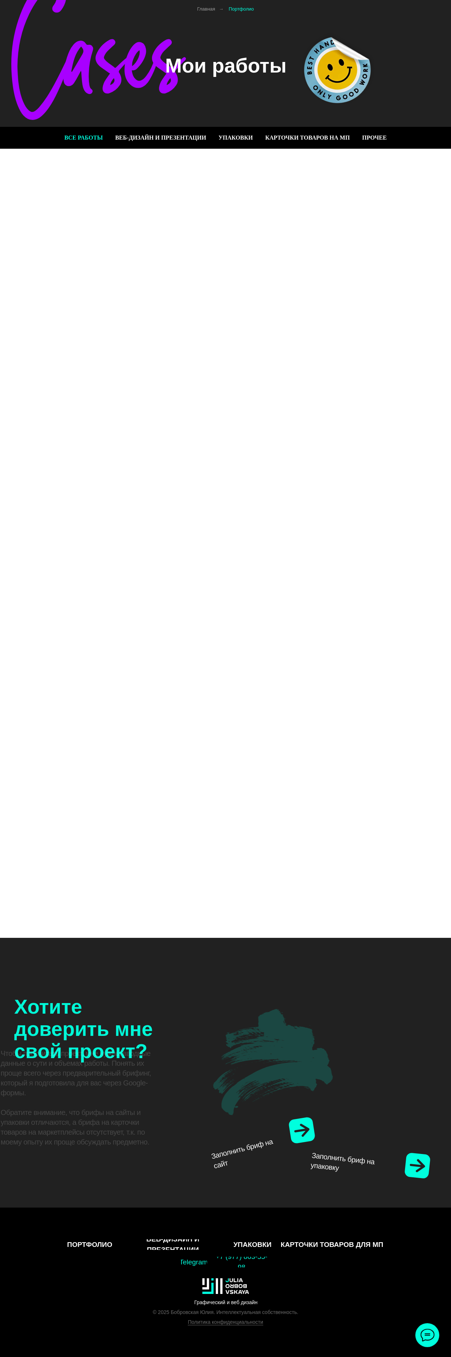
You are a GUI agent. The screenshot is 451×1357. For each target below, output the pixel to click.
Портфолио (241, 9)
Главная (206, 9)
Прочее (374, 137)
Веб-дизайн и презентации (160, 137)
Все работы (83, 137)
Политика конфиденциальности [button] (225, 1322)
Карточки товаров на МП (307, 137)
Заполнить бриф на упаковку (342, 1166)
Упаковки (235, 137)
